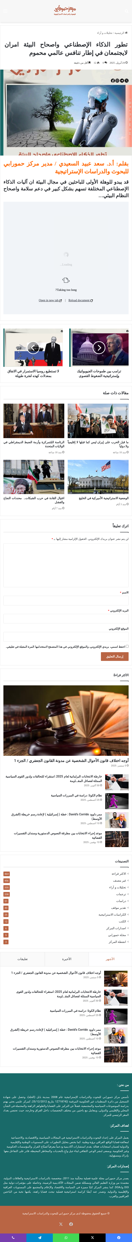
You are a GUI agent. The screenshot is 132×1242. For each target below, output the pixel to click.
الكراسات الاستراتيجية (112, 914)
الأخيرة (66, 959)
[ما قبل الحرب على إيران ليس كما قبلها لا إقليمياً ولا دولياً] (98, 421)
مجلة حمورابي (117, 935)
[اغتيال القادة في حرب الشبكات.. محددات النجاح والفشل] (33, 477)
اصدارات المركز (116, 928)
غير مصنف (119, 880)
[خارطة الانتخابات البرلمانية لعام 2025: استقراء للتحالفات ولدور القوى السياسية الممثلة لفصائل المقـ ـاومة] (117, 782)
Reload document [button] (81, 300)
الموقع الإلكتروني (119, 628)
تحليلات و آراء (105, 32)
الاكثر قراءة (119, 873)
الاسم (124, 592)
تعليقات (22, 959)
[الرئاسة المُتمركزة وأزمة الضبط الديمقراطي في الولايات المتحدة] (33, 421)
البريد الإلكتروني (118, 610)
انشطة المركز (117, 941)
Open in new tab (50, 300)
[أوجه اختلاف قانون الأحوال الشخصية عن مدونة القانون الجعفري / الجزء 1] (66, 720)
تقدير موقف (118, 907)
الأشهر (110, 959)
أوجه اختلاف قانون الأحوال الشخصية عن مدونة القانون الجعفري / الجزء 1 (71, 760)
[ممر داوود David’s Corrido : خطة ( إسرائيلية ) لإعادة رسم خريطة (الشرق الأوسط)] (117, 820)
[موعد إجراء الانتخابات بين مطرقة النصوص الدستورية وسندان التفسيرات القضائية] (117, 839)
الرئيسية (121, 32)
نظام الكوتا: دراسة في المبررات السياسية (76, 795)
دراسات (121, 901)
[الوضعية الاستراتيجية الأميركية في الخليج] (98, 477)
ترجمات (121, 894)
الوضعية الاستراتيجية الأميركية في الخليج (104, 498)
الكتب (122, 921)
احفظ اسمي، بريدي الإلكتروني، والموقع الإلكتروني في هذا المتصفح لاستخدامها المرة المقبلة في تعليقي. (65, 646)
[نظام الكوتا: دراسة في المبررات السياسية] (117, 801)
